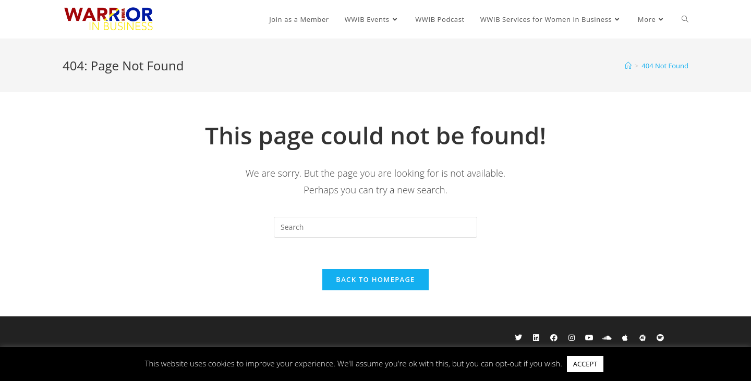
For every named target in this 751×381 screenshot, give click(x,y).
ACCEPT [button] (585, 363)
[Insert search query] (375, 227)
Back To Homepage (375, 279)
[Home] (628, 65)
